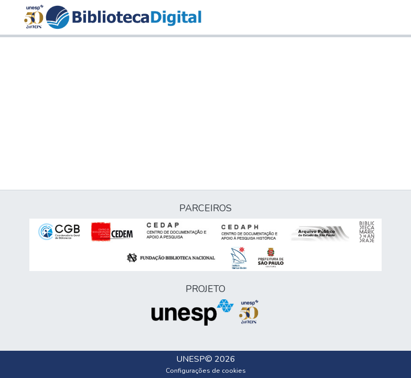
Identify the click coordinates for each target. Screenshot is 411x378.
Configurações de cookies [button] (206, 370)
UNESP (190, 359)
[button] (123, 17)
